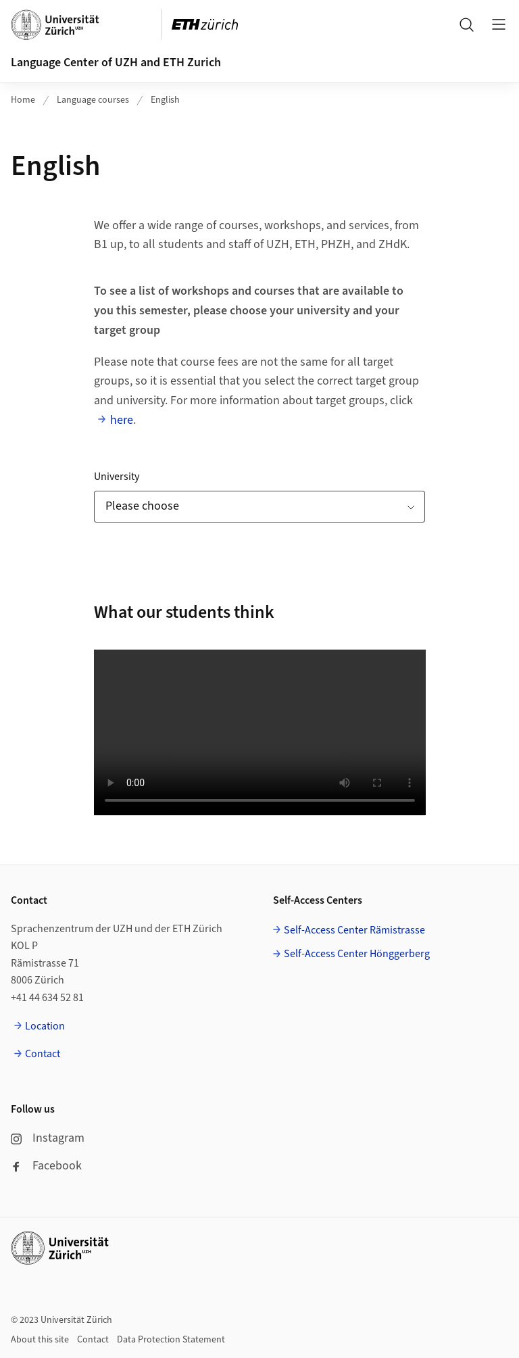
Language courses (93, 100)
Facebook (46, 1165)
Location (45, 1026)
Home (23, 100)
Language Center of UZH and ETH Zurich (116, 62)
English (165, 100)
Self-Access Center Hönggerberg (357, 953)
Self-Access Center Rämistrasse (354, 930)
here (121, 420)
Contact (42, 1053)
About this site (40, 1340)
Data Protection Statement (171, 1340)
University (116, 476)
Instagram (47, 1138)
